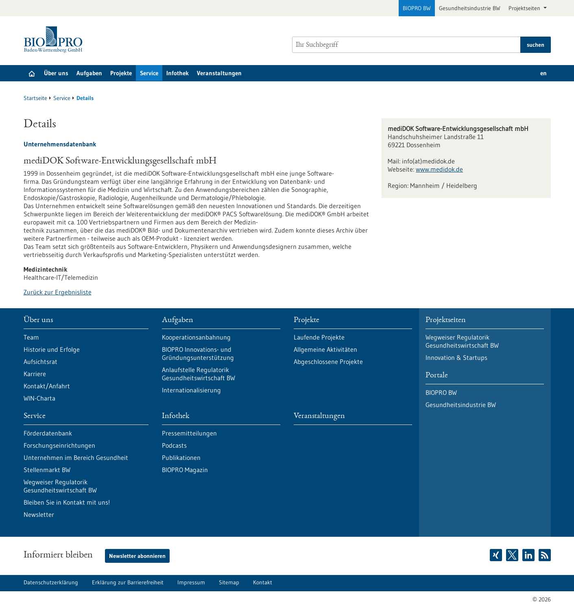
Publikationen (181, 457)
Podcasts (174, 445)
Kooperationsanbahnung (196, 337)
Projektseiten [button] (525, 8)
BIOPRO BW (417, 8)
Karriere (35, 374)
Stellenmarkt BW (47, 470)
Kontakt (262, 582)
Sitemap (229, 582)
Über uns (56, 73)
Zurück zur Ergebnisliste (58, 292)
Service (149, 73)
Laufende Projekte (319, 337)
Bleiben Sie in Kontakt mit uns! (67, 502)
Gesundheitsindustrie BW (469, 8)
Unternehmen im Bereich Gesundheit (76, 457)
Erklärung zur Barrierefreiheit (128, 582)
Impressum (191, 582)
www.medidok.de (439, 169)
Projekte (121, 73)
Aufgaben (89, 73)
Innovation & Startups (456, 357)
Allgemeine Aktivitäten (325, 349)
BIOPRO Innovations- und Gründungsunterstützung (198, 353)
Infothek (177, 73)
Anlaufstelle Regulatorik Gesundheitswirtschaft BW (198, 374)
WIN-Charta (39, 398)
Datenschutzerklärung (51, 582)
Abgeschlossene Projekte (328, 361)
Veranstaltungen (219, 73)
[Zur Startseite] (55, 39)
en (543, 73)
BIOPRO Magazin (185, 470)
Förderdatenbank (48, 433)
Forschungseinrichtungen (59, 445)
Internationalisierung (191, 390)
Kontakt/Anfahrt (47, 386)
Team (31, 337)
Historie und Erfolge (52, 349)
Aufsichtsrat (40, 361)
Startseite (35, 98)
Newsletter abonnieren (137, 556)
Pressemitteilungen (189, 433)
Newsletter (39, 514)
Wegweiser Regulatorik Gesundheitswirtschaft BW (60, 486)
